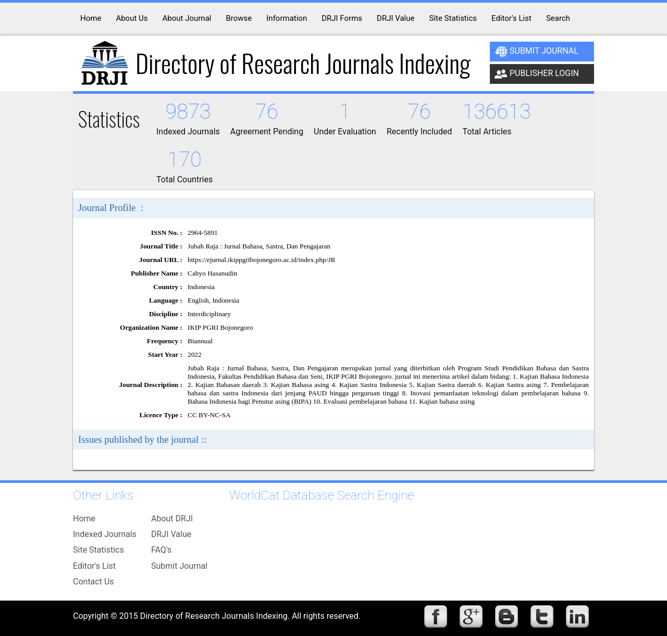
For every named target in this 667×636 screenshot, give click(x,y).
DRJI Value (171, 534)
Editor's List (94, 566)
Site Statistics (98, 550)
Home (84, 518)
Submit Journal (536, 51)
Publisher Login (537, 74)
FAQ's (161, 550)
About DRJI (172, 518)
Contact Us (93, 582)
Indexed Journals (105, 534)
